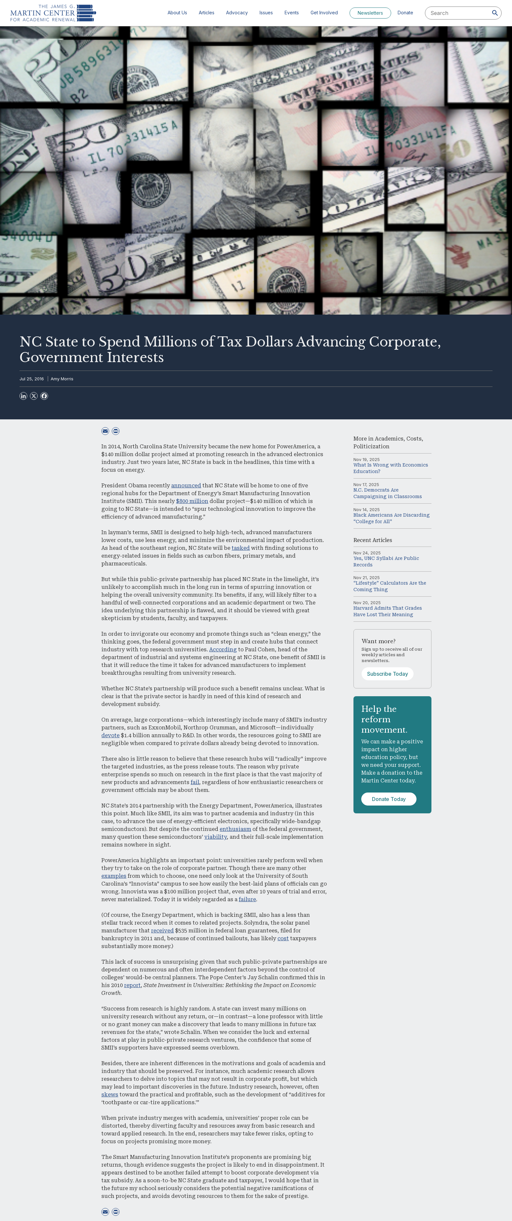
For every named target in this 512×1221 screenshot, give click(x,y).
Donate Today (389, 799)
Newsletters (370, 13)
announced (186, 485)
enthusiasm (235, 829)
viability (215, 837)
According (223, 649)
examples (113, 876)
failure (247, 899)
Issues (266, 12)
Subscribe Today (387, 674)
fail (195, 782)
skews (109, 1095)
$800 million (192, 501)
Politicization (371, 446)
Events (292, 12)
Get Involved (324, 12)
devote (110, 735)
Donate (405, 12)
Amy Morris (62, 378)
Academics (389, 439)
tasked (241, 548)
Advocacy (237, 12)
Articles (206, 12)
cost (283, 938)
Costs (414, 439)
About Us (177, 12)
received (162, 931)
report (132, 985)
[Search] (495, 13)
